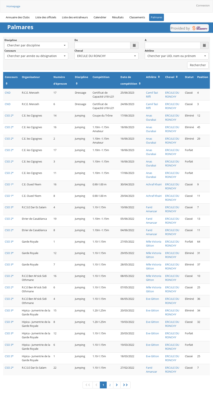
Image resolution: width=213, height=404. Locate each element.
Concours (10, 50)
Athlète (149, 50)
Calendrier (100, 17)
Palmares (156, 17)
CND (7, 92)
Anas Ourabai (151, 117)
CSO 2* (9, 115)
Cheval (78, 50)
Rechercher (198, 65)
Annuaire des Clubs (18, 17)
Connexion (203, 5)
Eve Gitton (152, 299)
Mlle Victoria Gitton (153, 243)
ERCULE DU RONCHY (172, 94)
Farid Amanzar (151, 209)
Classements (137, 17)
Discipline (10, 40)
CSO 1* (9, 184)
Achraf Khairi (154, 184)
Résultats (118, 17)
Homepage (13, 6)
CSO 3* (9, 207)
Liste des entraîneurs (75, 17)
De (76, 40)
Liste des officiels (45, 17)
